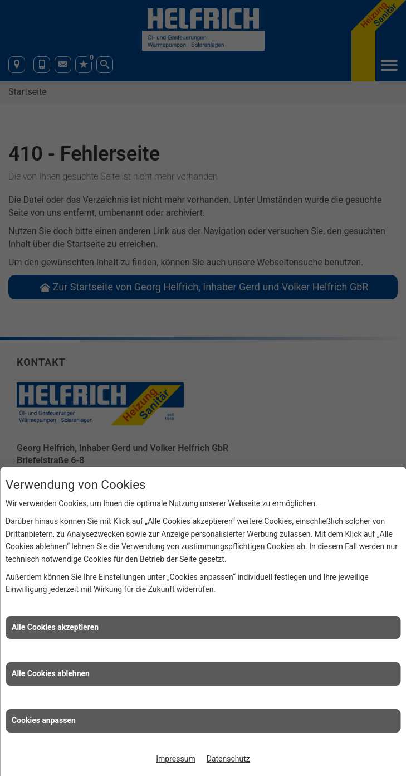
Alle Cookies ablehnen (51, 673)
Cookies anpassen (44, 720)
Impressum (175, 758)
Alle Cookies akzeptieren (55, 627)
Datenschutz (228, 758)
